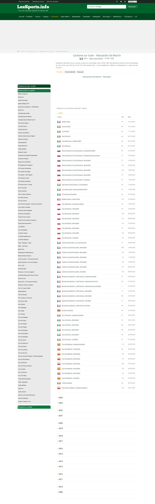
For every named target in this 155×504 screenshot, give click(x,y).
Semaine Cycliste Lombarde (25, 285)
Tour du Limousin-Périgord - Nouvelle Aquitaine (30, 356)
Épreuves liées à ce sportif (34, 90)
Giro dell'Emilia (66, 146)
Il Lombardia (21, 226)
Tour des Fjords (22, 346)
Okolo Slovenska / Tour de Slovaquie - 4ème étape (76, 165)
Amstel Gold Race (23, 100)
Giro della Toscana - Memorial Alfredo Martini (75, 189)
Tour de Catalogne (23, 317)
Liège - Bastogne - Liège (24, 242)
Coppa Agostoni (22, 142)
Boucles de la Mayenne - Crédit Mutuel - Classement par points (80, 281)
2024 (61, 395)
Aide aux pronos (24, 1)
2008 (61, 475)
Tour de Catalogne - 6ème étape (71, 354)
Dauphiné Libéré (22, 152)
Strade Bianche (22, 291)
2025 (61, 113)
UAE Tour (20, 388)
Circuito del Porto (22, 129)
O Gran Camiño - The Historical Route (28, 259)
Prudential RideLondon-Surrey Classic (28, 275)
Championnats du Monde (24, 116)
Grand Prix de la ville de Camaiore (27, 220)
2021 (61, 411)
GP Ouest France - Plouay (25, 184)
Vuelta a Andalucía (23, 398)
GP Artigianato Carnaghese (25, 165)
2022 (61, 406)
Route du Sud (21, 278)
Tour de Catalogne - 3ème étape (71, 368)
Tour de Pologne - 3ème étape (70, 228)
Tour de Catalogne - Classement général (73, 344)
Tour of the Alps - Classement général (72, 315)
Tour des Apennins (23, 343)
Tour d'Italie (21, 310)
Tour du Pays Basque (23, 359)
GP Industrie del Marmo (24, 181)
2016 (61, 438)
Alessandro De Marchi (61, 51)
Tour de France (22, 320)
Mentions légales (24, 494)
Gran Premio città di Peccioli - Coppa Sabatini (75, 184)
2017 (61, 432)
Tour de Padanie (22, 323)
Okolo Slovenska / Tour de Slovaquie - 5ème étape (76, 160)
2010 (61, 469)
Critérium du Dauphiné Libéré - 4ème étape (74, 257)
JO (136, 16)
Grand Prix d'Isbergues (24, 213)
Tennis (37, 16)
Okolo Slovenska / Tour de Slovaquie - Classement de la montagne (81, 155)
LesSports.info (25, 7)
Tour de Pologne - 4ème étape (70, 223)
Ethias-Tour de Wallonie (24, 162)
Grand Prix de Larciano (24, 217)
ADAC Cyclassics (22, 94)
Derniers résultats (52, 1)
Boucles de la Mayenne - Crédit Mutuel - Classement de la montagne (81, 286)
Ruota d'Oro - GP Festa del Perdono (27, 281)
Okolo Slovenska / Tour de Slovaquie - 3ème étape (76, 170)
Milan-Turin (21, 249)
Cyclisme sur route (32, 51)
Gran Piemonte (66, 136)
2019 (61, 422)
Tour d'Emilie (21, 304)
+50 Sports (128, 16)
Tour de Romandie (23, 333)
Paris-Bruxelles (22, 268)
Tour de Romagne (23, 330)
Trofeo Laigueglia (22, 382)
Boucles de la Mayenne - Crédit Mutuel (28, 106)
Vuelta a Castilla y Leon (24, 401)
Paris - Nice (21, 265)
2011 (61, 464)
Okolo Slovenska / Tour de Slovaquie (28, 262)
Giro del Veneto (66, 126)
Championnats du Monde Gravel (26, 119)
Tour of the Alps (22, 375)
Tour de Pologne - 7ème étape (70, 208)
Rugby (45, 16)
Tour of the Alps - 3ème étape (70, 329)
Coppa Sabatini (22, 149)
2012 (61, 459)
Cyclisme (54, 16)
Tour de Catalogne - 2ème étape (71, 373)
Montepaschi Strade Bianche (25, 252)
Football (29, 16)
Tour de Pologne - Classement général (73, 204)
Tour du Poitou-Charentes (25, 366)
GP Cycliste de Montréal (24, 168)
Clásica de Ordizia (23, 139)
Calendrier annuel (38, 1)
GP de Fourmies (22, 187)
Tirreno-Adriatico (22, 294)
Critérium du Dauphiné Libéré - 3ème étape (74, 262)
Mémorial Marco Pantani (24, 255)
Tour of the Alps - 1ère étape (70, 339)
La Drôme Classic (23, 233)
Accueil (21, 16)
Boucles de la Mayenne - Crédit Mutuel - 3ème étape (77, 291)
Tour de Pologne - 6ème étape (70, 213)
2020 (61, 416)
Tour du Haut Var (22, 353)
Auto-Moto (65, 16)
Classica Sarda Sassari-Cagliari (26, 136)
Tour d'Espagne (22, 307)
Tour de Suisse (22, 340)
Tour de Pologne (22, 327)
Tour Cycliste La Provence (25, 298)
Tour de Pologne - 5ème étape (70, 218)
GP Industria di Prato (23, 178)
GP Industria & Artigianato (69, 194)
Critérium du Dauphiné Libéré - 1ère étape (74, 271)
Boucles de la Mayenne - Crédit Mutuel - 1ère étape (76, 300)
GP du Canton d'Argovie (24, 194)
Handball (86, 16)
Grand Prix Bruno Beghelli (25, 210)
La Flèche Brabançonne (24, 236)
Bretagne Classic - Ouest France (71, 199)
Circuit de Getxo (22, 126)
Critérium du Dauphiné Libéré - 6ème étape (74, 247)
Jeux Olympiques (22, 230)
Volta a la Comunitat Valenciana (26, 395)
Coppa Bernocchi (22, 145)
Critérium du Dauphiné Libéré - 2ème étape (74, 267)
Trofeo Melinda (22, 385)
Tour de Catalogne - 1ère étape (70, 378)
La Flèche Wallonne (23, 239)
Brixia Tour (21, 110)
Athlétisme (117, 16)
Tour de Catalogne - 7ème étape (71, 349)
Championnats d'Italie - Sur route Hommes (74, 242)
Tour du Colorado (22, 349)
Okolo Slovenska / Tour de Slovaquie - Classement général (78, 150)
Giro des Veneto (22, 200)
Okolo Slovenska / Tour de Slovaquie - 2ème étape (76, 175)
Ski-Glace (106, 16)
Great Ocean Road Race (24, 223)
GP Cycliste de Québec (24, 171)
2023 (61, 401)
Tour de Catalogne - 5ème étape (71, 358)
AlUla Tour (21, 97)
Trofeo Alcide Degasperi (24, 378)
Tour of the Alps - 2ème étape (70, 334)
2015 (61, 443)
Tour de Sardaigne (23, 336)
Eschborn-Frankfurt (23, 158)
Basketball (76, 16)
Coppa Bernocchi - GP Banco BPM (71, 141)
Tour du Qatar (21, 369)
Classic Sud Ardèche (23, 132)
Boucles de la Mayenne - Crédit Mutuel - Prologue (76, 305)
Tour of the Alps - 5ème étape (70, 320)
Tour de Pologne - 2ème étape (70, 233)
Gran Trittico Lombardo (24, 207)
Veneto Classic (22, 391)
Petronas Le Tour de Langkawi (26, 272)
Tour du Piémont (22, 362)
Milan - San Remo (23, 246)
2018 (61, 427)
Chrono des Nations (23, 123)
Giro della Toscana (23, 197)
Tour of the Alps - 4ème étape (70, 325)
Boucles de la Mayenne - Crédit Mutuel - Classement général (79, 276)
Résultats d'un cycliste (46, 51)
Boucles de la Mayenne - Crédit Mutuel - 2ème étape (77, 296)
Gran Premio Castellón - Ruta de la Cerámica (30, 204)
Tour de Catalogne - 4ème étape (71, 363)
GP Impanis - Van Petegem (25, 174)
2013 (61, 453)
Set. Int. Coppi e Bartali (24, 288)
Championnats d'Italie (23, 113)
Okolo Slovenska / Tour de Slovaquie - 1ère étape (76, 179)
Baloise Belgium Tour (23, 103)
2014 (61, 448)
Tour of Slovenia (22, 372)
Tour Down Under (22, 301)
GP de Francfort (22, 191)
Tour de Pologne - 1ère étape (70, 238)
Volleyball (96, 16)
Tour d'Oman (21, 314)
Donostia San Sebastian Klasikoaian (27, 155)
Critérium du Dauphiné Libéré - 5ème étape (74, 252)
